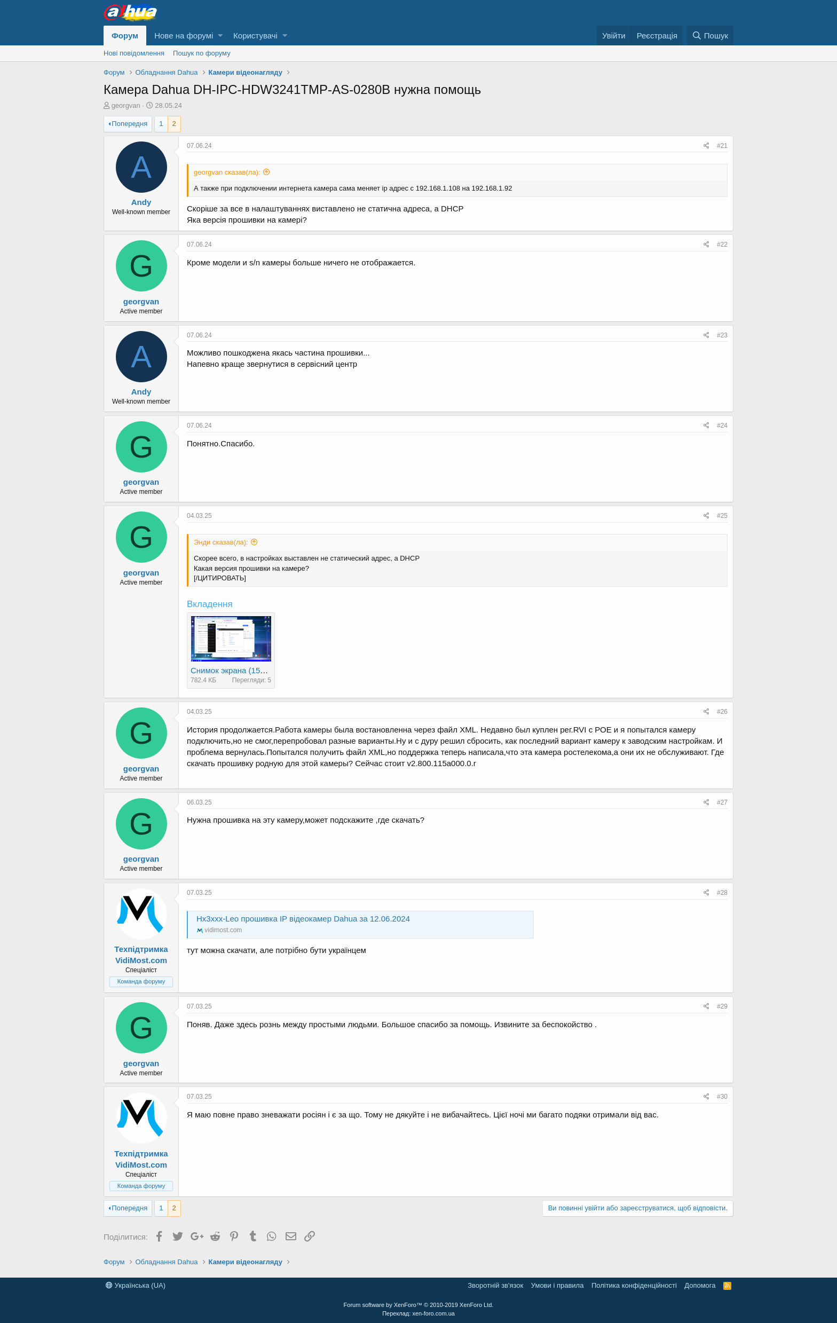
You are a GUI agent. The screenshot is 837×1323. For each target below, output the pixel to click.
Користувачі (255, 35)
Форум (125, 35)
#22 (722, 244)
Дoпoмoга (699, 1285)
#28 (722, 892)
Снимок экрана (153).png (237, 670)
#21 (722, 145)
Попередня (129, 124)
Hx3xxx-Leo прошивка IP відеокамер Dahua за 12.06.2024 (303, 918)
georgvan (126, 105)
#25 (722, 515)
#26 (722, 711)
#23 (722, 335)
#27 (722, 802)
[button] (220, 35)
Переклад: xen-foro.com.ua (418, 1313)
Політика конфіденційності (634, 1285)
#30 (722, 1096)
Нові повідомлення (134, 53)
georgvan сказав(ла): (227, 172)
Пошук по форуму (202, 53)
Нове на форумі (183, 35)
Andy (141, 202)
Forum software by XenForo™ (419, 1305)
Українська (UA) (135, 1285)
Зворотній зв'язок (495, 1285)
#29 (722, 1006)
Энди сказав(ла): (221, 542)
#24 (722, 425)
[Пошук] (710, 35)
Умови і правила (557, 1285)
